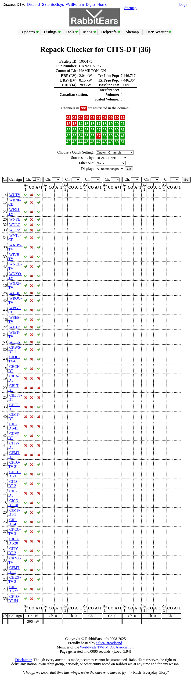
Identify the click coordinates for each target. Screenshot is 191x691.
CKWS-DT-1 (15, 349)
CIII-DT (12, 493)
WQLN (14, 342)
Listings (50, 32)
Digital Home (97, 5)
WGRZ (14, 230)
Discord (33, 5)
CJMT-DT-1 (14, 512)
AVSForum (75, 5)
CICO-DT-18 (14, 503)
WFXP (14, 327)
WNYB (15, 219)
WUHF (14, 293)
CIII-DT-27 (13, 589)
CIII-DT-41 (13, 426)
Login (183, 5)
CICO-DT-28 (14, 541)
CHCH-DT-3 (14, 474)
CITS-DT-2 (13, 484)
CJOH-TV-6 (14, 359)
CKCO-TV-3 (14, 531)
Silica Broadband (109, 643)
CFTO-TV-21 (14, 464)
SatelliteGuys (53, 5)
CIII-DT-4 (12, 522)
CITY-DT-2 (13, 551)
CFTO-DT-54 (14, 598)
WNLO (14, 225)
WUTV (14, 195)
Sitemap (130, 8)
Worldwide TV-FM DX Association (106, 647)
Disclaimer (23, 660)
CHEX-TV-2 (14, 579)
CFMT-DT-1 (14, 570)
